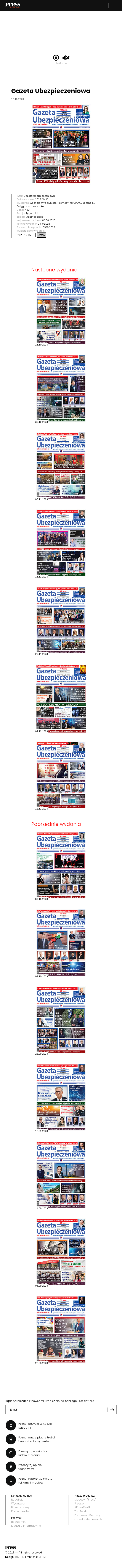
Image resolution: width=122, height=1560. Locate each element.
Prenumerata (20, 1511)
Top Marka (81, 1511)
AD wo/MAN (82, 1507)
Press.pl (79, 1503)
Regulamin (18, 1522)
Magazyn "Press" (85, 1499)
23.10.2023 (44, 223)
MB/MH (43, 1556)
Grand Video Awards (88, 1519)
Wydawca (18, 1503)
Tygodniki (32, 213)
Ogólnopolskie (34, 217)
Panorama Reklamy (87, 1515)
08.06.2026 (48, 220)
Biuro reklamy (20, 1507)
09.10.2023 (49, 227)
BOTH (19, 1556)
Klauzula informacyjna (26, 1526)
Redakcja (17, 1499)
